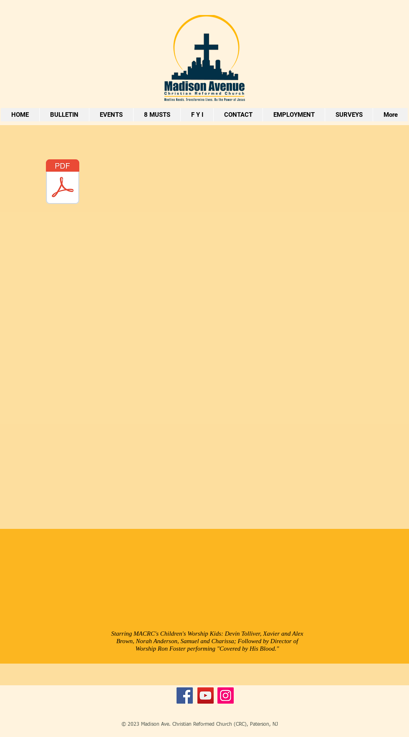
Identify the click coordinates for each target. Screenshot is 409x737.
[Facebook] (185, 695)
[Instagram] (225, 695)
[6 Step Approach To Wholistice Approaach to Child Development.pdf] (62, 182)
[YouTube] (205, 695)
